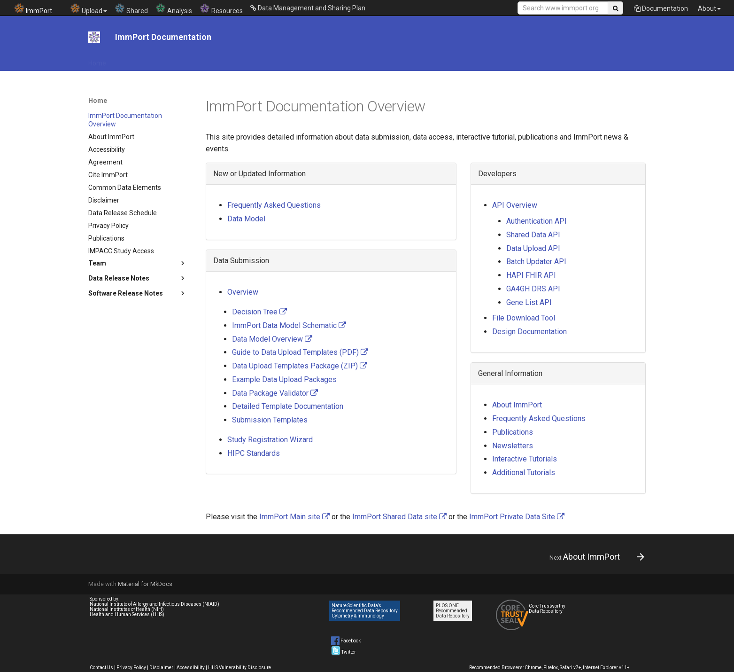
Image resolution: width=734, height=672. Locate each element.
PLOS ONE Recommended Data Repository (453, 610)
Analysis (173, 9)
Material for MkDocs (145, 583)
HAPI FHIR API (531, 275)
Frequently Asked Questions (274, 205)
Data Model (404, 60)
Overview (242, 292)
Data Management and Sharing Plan (307, 8)
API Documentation (146, 60)
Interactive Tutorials (524, 458)
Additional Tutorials (523, 472)
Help (530, 60)
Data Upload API (533, 248)
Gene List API (529, 302)
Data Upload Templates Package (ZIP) (299, 365)
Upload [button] (88, 9)
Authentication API (536, 221)
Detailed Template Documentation (287, 406)
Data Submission (350, 60)
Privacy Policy (131, 667)
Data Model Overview (272, 339)
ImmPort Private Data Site (516, 516)
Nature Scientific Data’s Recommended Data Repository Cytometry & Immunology (365, 610)
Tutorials (445, 60)
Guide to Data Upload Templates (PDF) (300, 352)
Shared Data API (533, 234)
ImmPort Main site (294, 516)
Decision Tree (259, 311)
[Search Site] (563, 8)
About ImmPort (517, 404)
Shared (131, 9)
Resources (221, 9)
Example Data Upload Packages (284, 379)
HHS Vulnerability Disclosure (239, 667)
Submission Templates (270, 419)
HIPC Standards (253, 453)
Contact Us (101, 667)
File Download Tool (213, 60)
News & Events (491, 60)
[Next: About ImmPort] (593, 557)
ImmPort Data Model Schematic (289, 325)
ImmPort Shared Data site (399, 516)
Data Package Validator (275, 393)
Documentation (661, 8)
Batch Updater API (536, 261)
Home (97, 60)
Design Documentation (529, 331)
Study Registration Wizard (270, 439)
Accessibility (191, 667)
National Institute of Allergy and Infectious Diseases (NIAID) (154, 604)
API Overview (514, 205)
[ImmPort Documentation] (94, 37)
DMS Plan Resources (283, 60)
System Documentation (584, 60)
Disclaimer (161, 667)
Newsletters (512, 445)
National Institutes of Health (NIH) (127, 609)
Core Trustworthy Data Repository (547, 608)
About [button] (709, 8)
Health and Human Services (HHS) (127, 614)
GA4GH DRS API (533, 288)
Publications (512, 432)
